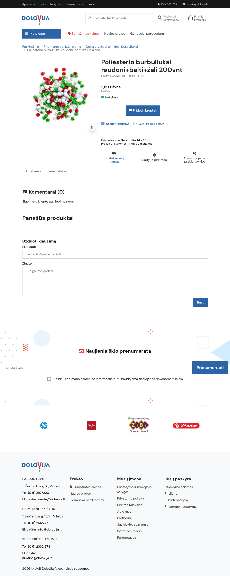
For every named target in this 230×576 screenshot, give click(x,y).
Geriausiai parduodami (147, 33)
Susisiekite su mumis (80, 4)
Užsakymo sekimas (179, 487)
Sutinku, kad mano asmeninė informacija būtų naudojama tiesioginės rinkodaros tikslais (118, 379)
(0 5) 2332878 (167, 4)
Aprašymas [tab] (33, 171)
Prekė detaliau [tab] (57, 171)
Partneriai (124, 518)
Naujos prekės (114, 33)
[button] (198, 18)
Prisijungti (169, 16)
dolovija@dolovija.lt (195, 4)
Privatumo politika (130, 498)
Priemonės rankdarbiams (62, 46)
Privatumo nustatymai (181, 506)
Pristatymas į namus (114, 160)
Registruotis (171, 20)
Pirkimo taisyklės (51, 4)
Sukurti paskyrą (176, 500)
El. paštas (29, 246)
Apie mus (28, 4)
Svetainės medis (129, 531)
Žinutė (27, 263)
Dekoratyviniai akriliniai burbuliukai (112, 46)
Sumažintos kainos (83, 33)
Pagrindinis (30, 46)
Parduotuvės (126, 537)
